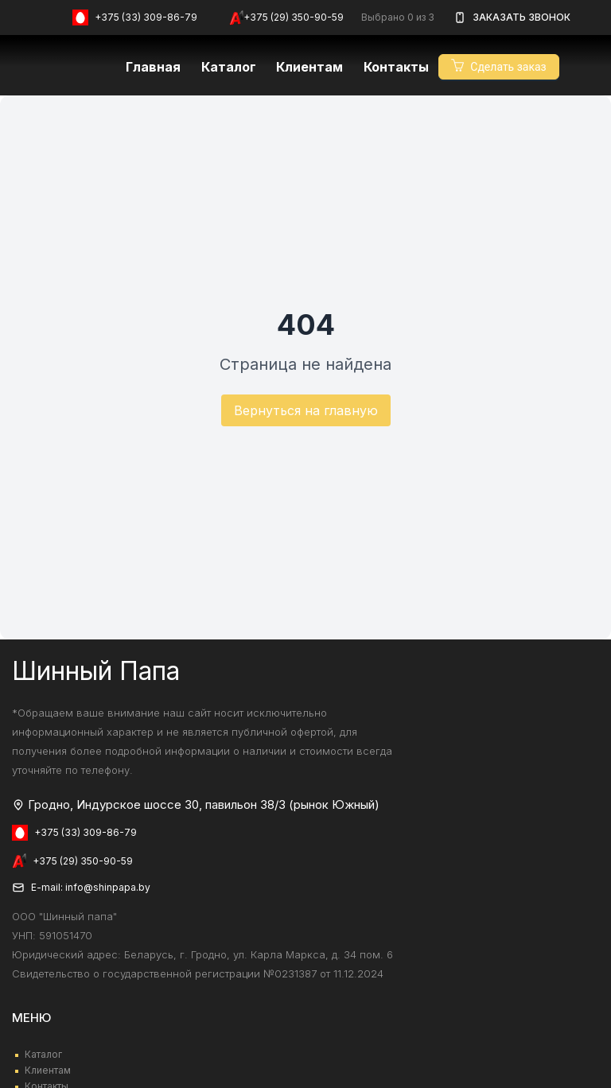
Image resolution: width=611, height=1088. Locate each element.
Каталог (228, 67)
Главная (153, 67)
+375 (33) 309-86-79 (146, 17)
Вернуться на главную (306, 410)
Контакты (396, 67)
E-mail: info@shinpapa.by (90, 887)
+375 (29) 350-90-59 (293, 17)
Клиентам (309, 67)
